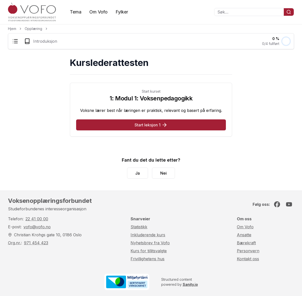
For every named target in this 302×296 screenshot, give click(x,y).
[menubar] (151, 41)
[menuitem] (15, 41)
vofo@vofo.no (37, 226)
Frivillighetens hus (147, 258)
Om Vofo (98, 11)
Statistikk (139, 226)
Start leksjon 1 (151, 125)
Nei (163, 173)
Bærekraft (246, 242)
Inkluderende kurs (148, 234)
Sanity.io (190, 284)
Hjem (12, 28)
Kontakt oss (248, 258)
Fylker (122, 11)
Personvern (248, 250)
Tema (75, 11)
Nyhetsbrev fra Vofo (150, 242)
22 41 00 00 (36, 218)
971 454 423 (36, 242)
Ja (137, 173)
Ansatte (244, 234)
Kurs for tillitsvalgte (149, 250)
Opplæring (33, 28)
